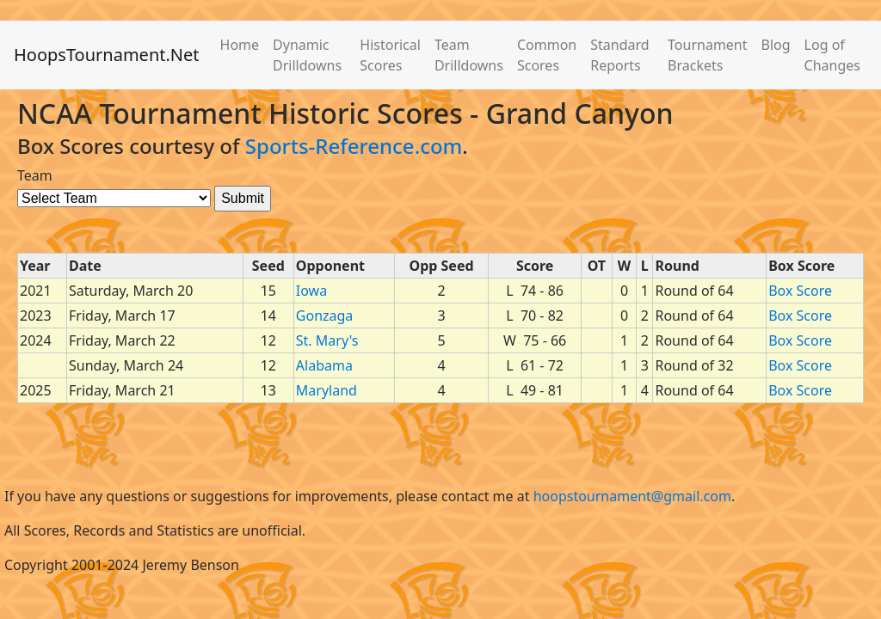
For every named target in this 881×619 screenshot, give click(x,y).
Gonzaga (325, 315)
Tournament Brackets (707, 55)
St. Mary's (327, 340)
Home (240, 44)
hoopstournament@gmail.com (632, 496)
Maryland (326, 390)
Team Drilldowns (468, 55)
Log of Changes (832, 55)
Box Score (800, 290)
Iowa (311, 290)
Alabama (324, 365)
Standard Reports (619, 55)
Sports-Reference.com (354, 146)
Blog (776, 44)
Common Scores (546, 55)
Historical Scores (390, 55)
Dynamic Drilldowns (307, 55)
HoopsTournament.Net (107, 54)
